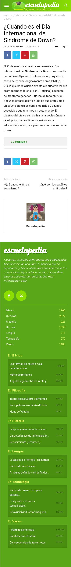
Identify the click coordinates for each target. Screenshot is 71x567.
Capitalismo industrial (22, 536)
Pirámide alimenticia (22, 529)
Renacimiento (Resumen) (25, 442)
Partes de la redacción (23, 466)
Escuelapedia (15, 46)
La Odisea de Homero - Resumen (29, 459)
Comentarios (19, 142)
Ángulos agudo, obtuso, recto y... (29, 381)
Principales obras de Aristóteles (28, 405)
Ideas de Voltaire (20, 411)
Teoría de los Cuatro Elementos (28, 398)
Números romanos (21, 374)
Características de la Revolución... (29, 435)
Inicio (6, 15)
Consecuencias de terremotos (28, 542)
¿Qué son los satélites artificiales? (53, 186)
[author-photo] (36, 220)
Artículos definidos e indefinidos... (29, 472)
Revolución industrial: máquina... (29, 512)
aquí (24, 280)
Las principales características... (28, 429)
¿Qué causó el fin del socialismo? (17, 186)
